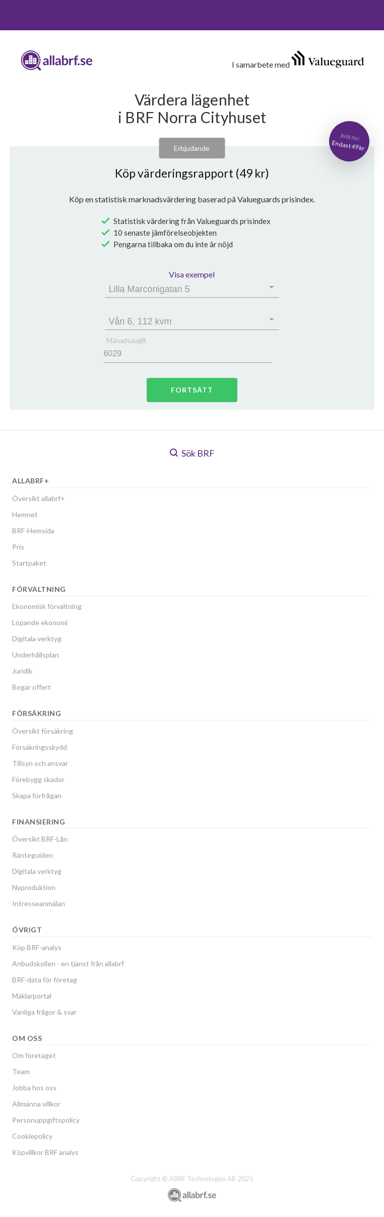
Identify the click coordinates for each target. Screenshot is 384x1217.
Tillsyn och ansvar (40, 763)
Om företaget (34, 1055)
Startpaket (29, 563)
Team (21, 1071)
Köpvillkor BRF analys (45, 1152)
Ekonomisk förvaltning (47, 606)
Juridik (22, 671)
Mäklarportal (31, 995)
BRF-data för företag (44, 979)
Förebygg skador (38, 779)
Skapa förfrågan (36, 795)
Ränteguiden (32, 855)
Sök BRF (192, 453)
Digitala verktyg (36, 638)
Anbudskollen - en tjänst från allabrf (68, 963)
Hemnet (25, 514)
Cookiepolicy (32, 1136)
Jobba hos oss (34, 1087)
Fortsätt (192, 389)
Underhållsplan (35, 654)
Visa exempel (192, 274)
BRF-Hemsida (33, 530)
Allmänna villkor (36, 1103)
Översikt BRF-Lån (40, 839)
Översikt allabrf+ (38, 498)
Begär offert (31, 687)
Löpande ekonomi (40, 622)
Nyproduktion (33, 887)
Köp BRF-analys (36, 947)
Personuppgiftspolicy (46, 1120)
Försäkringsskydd (39, 747)
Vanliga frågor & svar (44, 1012)
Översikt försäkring (42, 731)
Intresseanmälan (38, 903)
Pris (18, 546)
